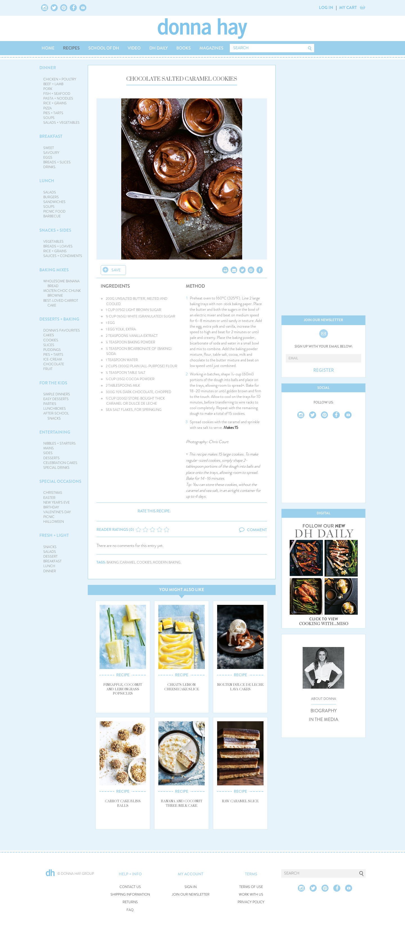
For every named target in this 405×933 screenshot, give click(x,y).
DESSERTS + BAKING (59, 319)
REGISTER (323, 370)
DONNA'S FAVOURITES (61, 330)
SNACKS (50, 546)
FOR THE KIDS (53, 383)
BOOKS (183, 48)
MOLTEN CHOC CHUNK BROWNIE (62, 293)
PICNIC (49, 516)
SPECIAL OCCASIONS (60, 481)
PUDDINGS (52, 349)
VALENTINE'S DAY (57, 512)
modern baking (167, 562)
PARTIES (49, 403)
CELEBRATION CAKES (60, 462)
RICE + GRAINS (55, 103)
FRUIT (48, 368)
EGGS (47, 157)
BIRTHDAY (51, 507)
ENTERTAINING (54, 432)
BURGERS (51, 197)
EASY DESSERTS (56, 399)
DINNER (47, 68)
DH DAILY (158, 48)
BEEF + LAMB (53, 84)
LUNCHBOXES (54, 408)
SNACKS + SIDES (55, 230)
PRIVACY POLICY (251, 902)
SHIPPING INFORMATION (130, 894)
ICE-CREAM (52, 359)
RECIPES (71, 48)
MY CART (348, 7)
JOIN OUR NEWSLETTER (191, 894)
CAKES (48, 335)
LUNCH (46, 181)
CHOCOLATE (53, 364)
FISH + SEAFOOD (56, 93)
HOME (48, 48)
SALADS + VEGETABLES (61, 122)
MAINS (48, 448)
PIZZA (47, 108)
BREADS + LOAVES (58, 246)
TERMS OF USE (251, 887)
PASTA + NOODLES (58, 98)
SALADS (49, 192)
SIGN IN (190, 887)
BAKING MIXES (54, 270)
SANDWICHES (54, 201)
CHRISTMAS (52, 492)
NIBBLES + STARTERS (59, 443)
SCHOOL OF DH (103, 48)
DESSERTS (51, 458)
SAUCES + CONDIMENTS (62, 255)
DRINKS (49, 167)
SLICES (48, 345)
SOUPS (49, 117)
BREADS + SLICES (57, 162)
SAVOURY (51, 152)
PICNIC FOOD (54, 211)
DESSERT (50, 556)
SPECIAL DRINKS (56, 467)
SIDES (48, 453)
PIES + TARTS (53, 113)
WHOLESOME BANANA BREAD (61, 284)
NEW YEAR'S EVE (56, 502)
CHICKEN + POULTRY (59, 79)
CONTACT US (130, 887)
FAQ (130, 910)
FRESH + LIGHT (54, 535)
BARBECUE (52, 216)
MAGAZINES (211, 48)
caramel (128, 562)
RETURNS (130, 902)
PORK (47, 88)
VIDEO (134, 48)
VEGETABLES (53, 241)
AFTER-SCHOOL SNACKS (56, 416)
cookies (144, 562)
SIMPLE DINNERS (56, 394)
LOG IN (326, 7)
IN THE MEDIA (323, 719)
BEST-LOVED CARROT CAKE (60, 303)
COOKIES (50, 340)
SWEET (48, 147)
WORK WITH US (251, 894)
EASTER (49, 497)
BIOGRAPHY (323, 711)
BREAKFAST (50, 136)
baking (113, 562)
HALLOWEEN (53, 521)
